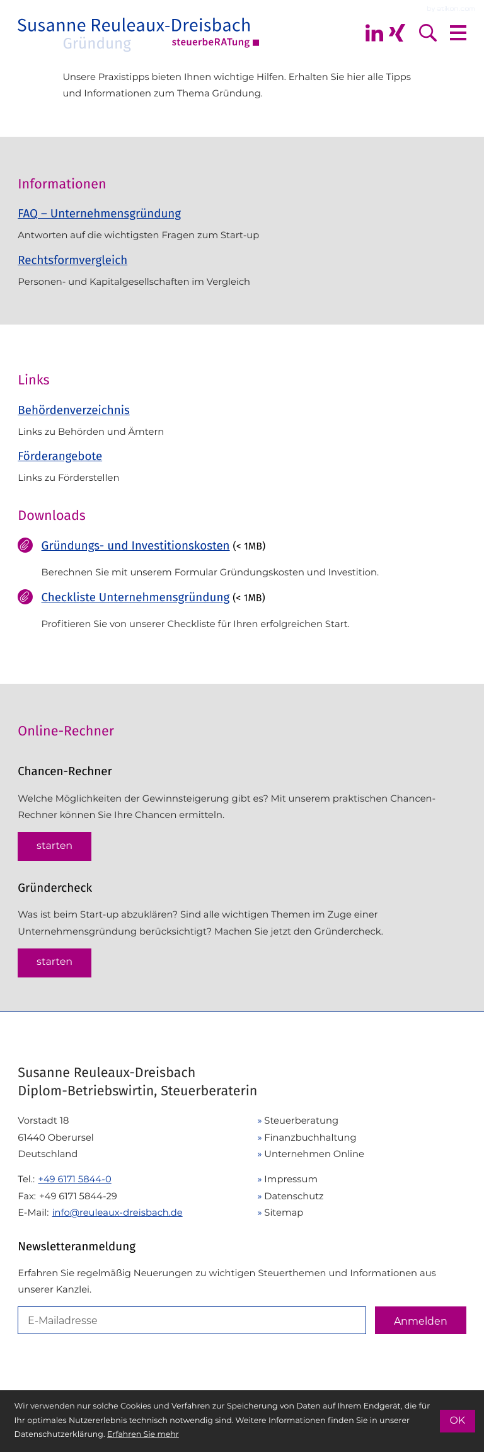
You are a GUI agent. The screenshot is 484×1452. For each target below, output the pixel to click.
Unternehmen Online (314, 1154)
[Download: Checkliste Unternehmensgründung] (242, 615)
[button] (54, 846)
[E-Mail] (192, 1320)
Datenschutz (293, 1196)
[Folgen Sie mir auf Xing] (397, 33)
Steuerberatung (301, 1120)
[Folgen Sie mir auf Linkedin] (374, 33)
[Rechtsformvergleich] (242, 275)
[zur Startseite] (139, 33)
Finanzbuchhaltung (310, 1137)
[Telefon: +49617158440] (74, 1179)
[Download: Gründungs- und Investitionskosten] (242, 563)
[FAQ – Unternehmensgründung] (242, 228)
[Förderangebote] (242, 467)
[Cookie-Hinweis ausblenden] (457, 1421)
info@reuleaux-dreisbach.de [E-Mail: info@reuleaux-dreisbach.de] (117, 1212)
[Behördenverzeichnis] (242, 421)
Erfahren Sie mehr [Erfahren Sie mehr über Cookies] (143, 1434)
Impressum (291, 1179)
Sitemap (283, 1212)
